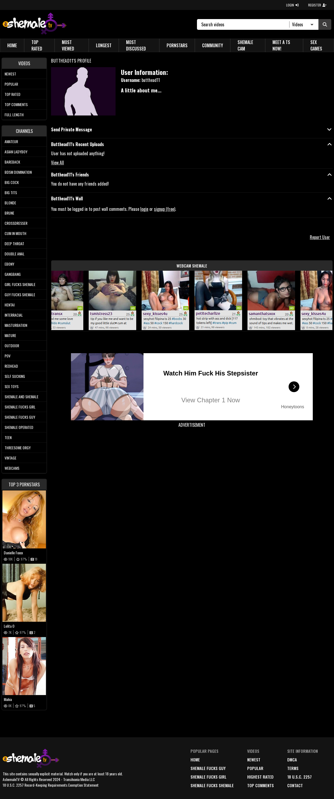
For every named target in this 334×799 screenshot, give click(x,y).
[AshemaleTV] (34, 24)
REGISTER (317, 5)
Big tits (11, 192)
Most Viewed (68, 45)
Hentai (10, 305)
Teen (8, 437)
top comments (260, 785)
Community (212, 45)
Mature (10, 335)
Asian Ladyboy (16, 151)
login (144, 209)
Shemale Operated (19, 427)
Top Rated (36, 45)
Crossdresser (16, 223)
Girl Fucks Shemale (20, 284)
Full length (14, 114)
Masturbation (16, 325)
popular (255, 768)
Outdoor (12, 345)
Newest (10, 74)
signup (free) (164, 209)
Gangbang (13, 274)
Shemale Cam (245, 45)
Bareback (12, 162)
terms (293, 768)
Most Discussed (136, 45)
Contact (295, 785)
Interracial (14, 315)
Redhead (11, 366)
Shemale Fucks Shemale (212, 785)
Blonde (10, 202)
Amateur (11, 141)
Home (12, 45)
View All (57, 162)
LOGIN (292, 5)
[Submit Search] (324, 24)
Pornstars (177, 45)
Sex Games (316, 45)
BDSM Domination (18, 172)
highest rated (260, 777)
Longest (104, 45)
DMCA (292, 759)
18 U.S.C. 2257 (299, 777)
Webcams (12, 468)
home (195, 759)
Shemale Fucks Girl (20, 407)
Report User (320, 237)
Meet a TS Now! (281, 45)
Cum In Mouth (15, 233)
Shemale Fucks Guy (20, 417)
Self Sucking (15, 376)
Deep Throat (14, 243)
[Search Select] (302, 24)
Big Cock (12, 182)
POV (7, 356)
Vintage (10, 458)
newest (253, 759)
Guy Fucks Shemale (20, 294)
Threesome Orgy (18, 447)
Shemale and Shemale (21, 396)
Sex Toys (12, 386)
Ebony (9, 264)
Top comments (16, 104)
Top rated (12, 94)
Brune (9, 213)
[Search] (245, 24)
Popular (11, 84)
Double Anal (14, 253)
